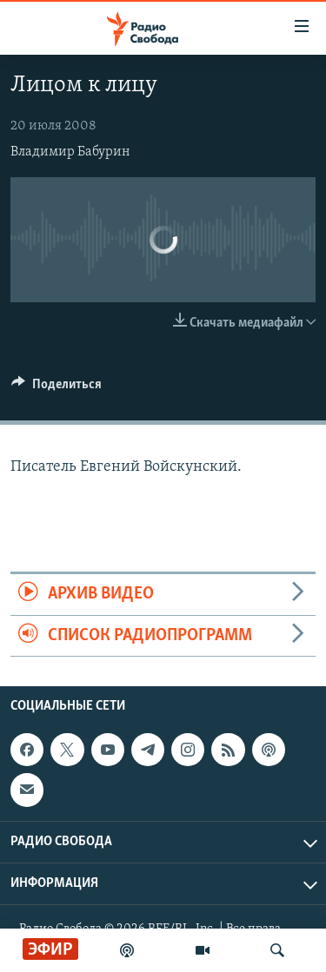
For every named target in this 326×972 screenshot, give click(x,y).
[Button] (56, 388)
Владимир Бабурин (70, 152)
